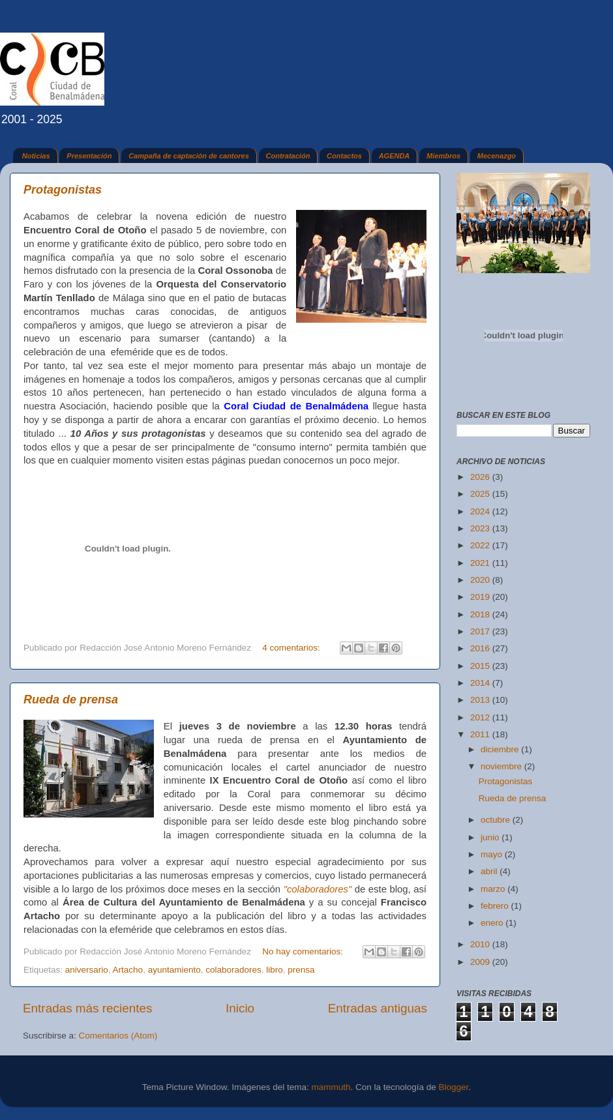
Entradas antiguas (377, 1008)
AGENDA (394, 156)
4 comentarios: (292, 648)
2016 (481, 648)
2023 (481, 528)
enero (493, 923)
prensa (301, 970)
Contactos (344, 156)
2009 (481, 962)
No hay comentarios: (304, 951)
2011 (481, 734)
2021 (481, 563)
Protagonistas (62, 189)
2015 (481, 666)
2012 (481, 717)
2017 (481, 631)
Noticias (36, 156)
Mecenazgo (496, 156)
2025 (481, 494)
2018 (481, 614)
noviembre (502, 766)
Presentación (89, 156)
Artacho (128, 970)
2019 (481, 597)
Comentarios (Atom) (118, 1035)
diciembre (501, 749)
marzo (494, 889)
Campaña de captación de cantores (188, 156)
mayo (493, 854)
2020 (481, 580)
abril (490, 871)
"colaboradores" (318, 889)
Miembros (443, 156)
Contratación (288, 156)
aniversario (86, 970)
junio (491, 837)
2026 (481, 477)
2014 (481, 683)
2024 (481, 511)
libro (274, 970)
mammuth (330, 1087)
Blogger (454, 1087)
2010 (481, 944)
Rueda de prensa (70, 699)
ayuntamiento (174, 970)
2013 (481, 700)
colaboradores (233, 970)
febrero (496, 906)
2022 (481, 545)
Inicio (240, 1008)
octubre (497, 820)
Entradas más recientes (87, 1008)
